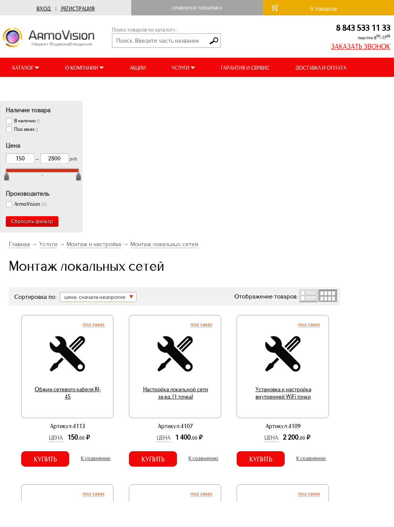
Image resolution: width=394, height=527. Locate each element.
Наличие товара (28, 110)
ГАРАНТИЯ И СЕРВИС (245, 68)
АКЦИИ (138, 68)
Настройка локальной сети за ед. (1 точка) (175, 393)
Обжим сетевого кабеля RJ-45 (68, 393)
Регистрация (78, 8)
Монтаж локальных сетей (164, 244)
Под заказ (94, 324)
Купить (45, 459)
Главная (19, 244)
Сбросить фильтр (32, 221)
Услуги (48, 244)
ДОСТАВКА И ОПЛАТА (321, 68)
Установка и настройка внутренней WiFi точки (283, 393)
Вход (43, 8)
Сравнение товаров (197, 8)
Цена (56, 437)
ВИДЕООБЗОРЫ (30, 87)
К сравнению (95, 458)
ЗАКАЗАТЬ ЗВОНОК (360, 46)
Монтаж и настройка (94, 244)
